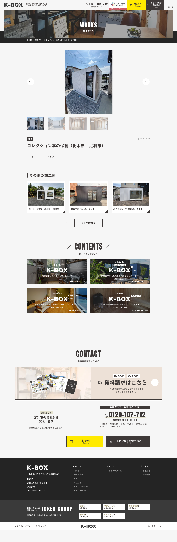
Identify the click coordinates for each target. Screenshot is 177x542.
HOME (30, 491)
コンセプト (78, 483)
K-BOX (77, 491)
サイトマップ (40, 538)
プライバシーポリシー (23, 538)
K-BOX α (77, 495)
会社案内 (146, 483)
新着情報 (146, 486)
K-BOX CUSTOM (81, 498)
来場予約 (31, 499)
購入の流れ (78, 486)
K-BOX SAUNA (80, 503)
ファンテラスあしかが (37, 503)
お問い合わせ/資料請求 (37, 495)
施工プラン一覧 (115, 483)
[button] (32, 82)
